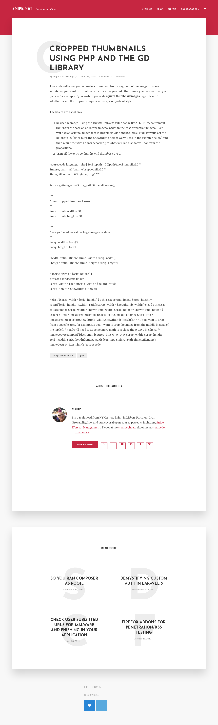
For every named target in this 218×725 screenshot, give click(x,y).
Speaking (147, 9)
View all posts (85, 444)
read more (82, 432)
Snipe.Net (22, 9)
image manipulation (63, 355)
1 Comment (119, 76)
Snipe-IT (172, 9)
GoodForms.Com (190, 9)
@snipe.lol (158, 427)
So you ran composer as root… (74, 581)
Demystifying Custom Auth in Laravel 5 (143, 581)
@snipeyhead (127, 427)
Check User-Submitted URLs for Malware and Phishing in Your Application (74, 627)
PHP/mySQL (71, 76)
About (160, 9)
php (82, 355)
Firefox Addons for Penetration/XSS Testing (144, 628)
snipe (56, 76)
